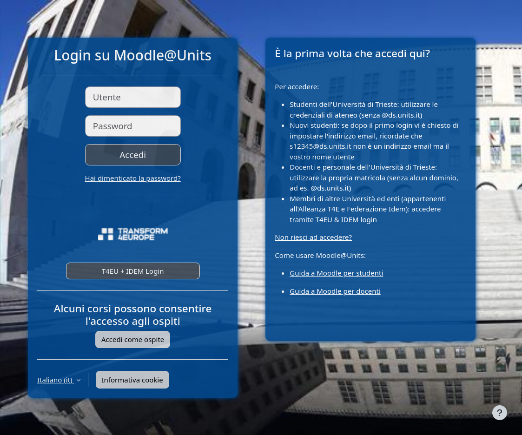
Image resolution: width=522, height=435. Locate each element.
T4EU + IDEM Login (133, 271)
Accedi (132, 154)
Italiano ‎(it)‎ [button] (55, 379)
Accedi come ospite (132, 339)
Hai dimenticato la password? (133, 178)
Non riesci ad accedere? (313, 237)
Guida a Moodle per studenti (336, 272)
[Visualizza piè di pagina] (499, 412)
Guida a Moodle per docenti (335, 291)
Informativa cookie (132, 379)
